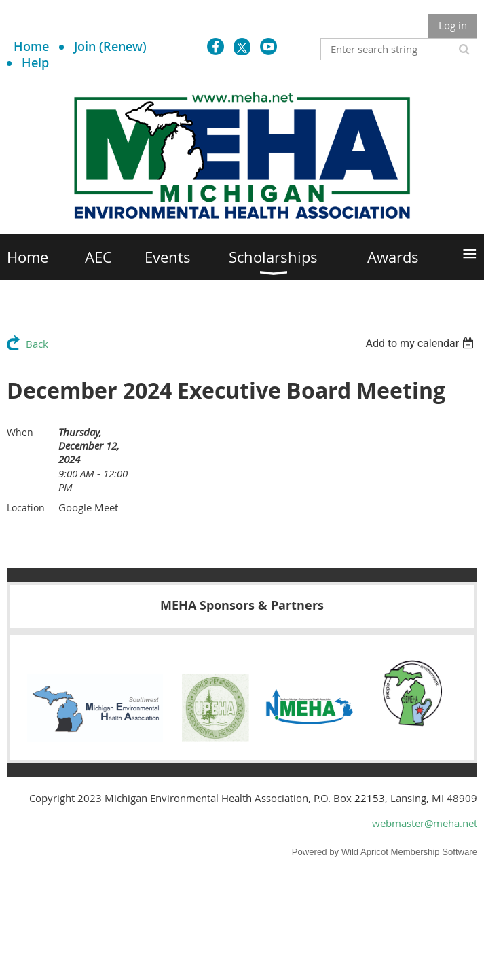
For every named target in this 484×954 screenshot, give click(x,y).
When (20, 432)
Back (37, 343)
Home (31, 46)
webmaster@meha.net (424, 823)
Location (26, 507)
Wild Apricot (364, 852)
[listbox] (421, 343)
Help (35, 62)
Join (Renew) (110, 46)
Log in (453, 25)
